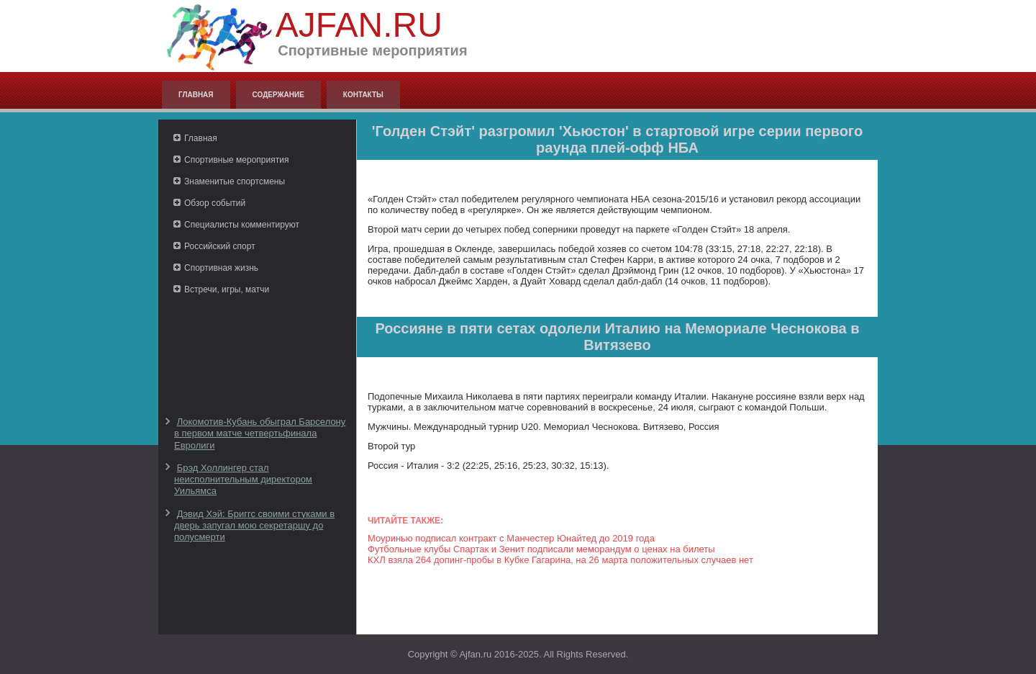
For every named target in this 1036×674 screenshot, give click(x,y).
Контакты (363, 95)
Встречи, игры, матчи (226, 289)
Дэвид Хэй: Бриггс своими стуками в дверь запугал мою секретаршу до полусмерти (254, 525)
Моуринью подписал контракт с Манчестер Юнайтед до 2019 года (511, 538)
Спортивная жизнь (221, 268)
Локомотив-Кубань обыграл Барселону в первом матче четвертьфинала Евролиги (259, 433)
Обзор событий (214, 203)
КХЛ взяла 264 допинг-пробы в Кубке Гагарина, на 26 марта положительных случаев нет (560, 559)
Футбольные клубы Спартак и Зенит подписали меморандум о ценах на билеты (541, 549)
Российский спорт (219, 246)
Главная (196, 95)
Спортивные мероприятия (236, 160)
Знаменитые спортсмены (234, 181)
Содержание (278, 95)
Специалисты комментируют (241, 225)
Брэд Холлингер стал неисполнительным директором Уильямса (243, 479)
